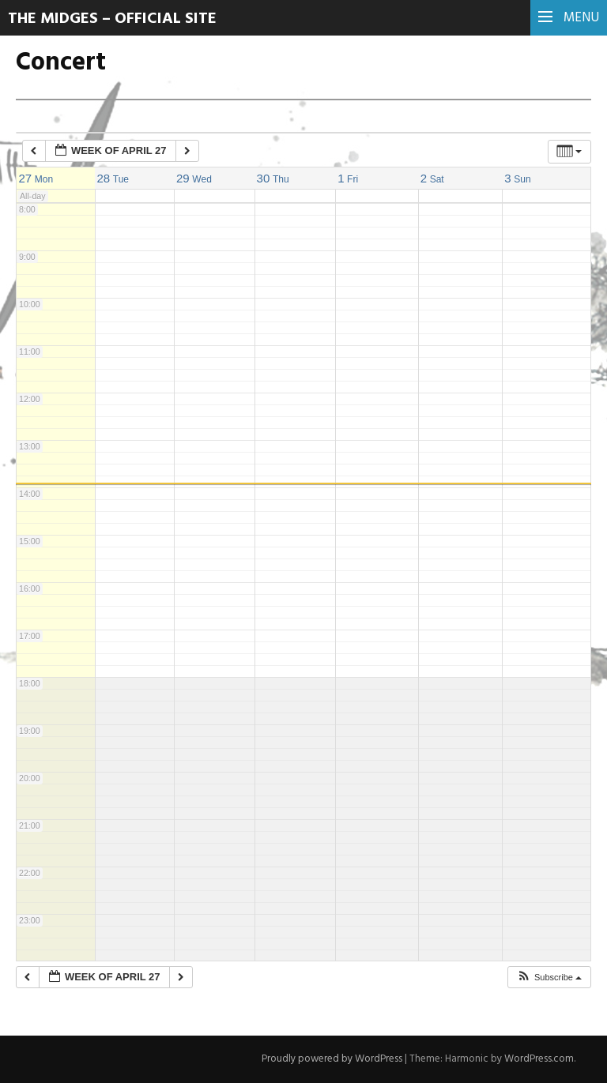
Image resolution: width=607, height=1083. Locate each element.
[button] (549, 977)
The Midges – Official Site (112, 19)
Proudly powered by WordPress (332, 1059)
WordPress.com (539, 1059)
